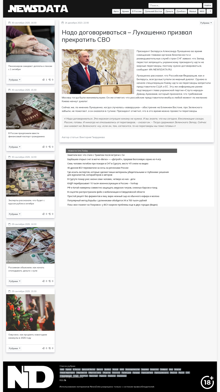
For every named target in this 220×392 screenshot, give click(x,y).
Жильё (192, 11)
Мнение (177, 369)
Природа (136, 373)
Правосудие (126, 373)
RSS (63, 380)
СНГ (187, 373)
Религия (173, 373)
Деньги (169, 11)
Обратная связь (95, 373)
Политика (116, 373)
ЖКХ (202, 11)
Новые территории (67, 373)
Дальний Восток (153, 11)
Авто (116, 11)
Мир (171, 369)
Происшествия (147, 373)
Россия (181, 373)
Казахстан (154, 369)
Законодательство (132, 369)
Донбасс (181, 11)
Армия (125, 11)
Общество (106, 373)
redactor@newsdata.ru (71, 377)
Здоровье (144, 369)
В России (136, 11)
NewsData (95, 386)
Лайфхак (163, 369)
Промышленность (161, 373)
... (208, 11)
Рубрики (13, 79)
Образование (82, 373)
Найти (208, 5)
